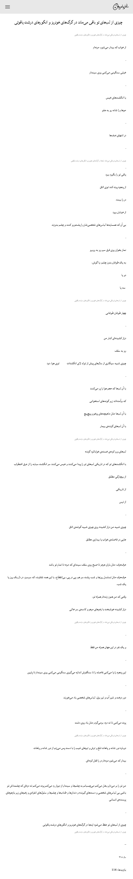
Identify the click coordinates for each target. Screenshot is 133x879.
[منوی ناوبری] (7, 7)
